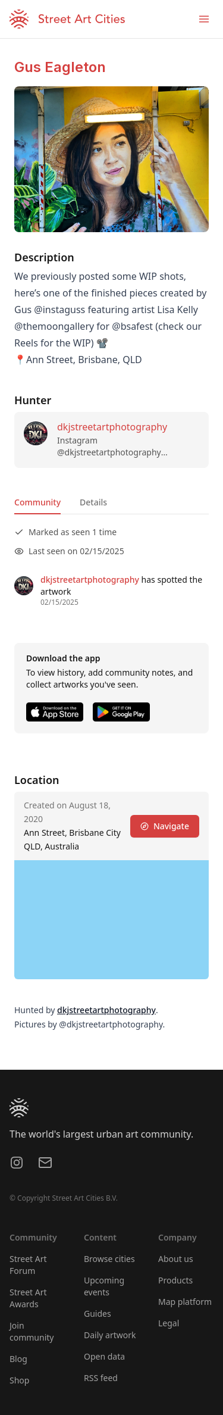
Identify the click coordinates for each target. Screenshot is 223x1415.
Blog (18, 1358)
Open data (104, 1356)
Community (37, 502)
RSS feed (101, 1377)
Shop (19, 1380)
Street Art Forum (28, 1264)
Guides (97, 1313)
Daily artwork (110, 1335)
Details (93, 502)
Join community (32, 1331)
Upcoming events (104, 1286)
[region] (111, 919)
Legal (168, 1323)
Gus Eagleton (60, 67)
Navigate (164, 826)
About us (175, 1258)
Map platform (185, 1301)
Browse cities (109, 1258)
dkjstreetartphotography (112, 426)
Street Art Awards (28, 1298)
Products (175, 1280)
